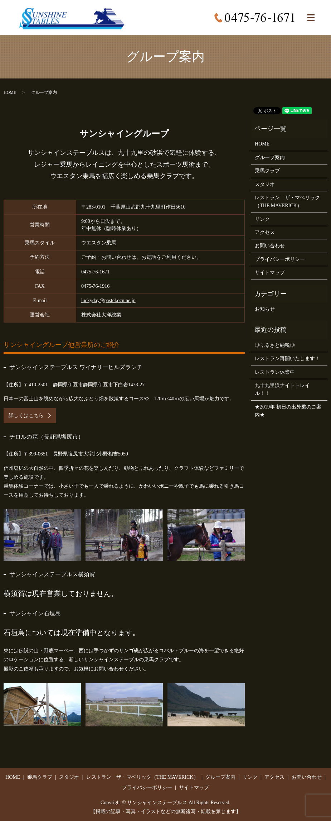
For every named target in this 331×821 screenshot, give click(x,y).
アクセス (265, 232)
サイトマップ (270, 272)
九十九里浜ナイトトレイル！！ (282, 389)
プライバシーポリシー (280, 259)
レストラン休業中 (275, 372)
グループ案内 (270, 157)
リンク (262, 219)
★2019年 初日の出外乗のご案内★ (288, 410)
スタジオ (265, 184)
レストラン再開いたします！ (287, 358)
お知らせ (265, 309)
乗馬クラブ (267, 170)
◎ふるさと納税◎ (275, 345)
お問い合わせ (270, 245)
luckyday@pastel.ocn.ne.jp (108, 300)
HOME (10, 92)
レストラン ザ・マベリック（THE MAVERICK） (287, 201)
